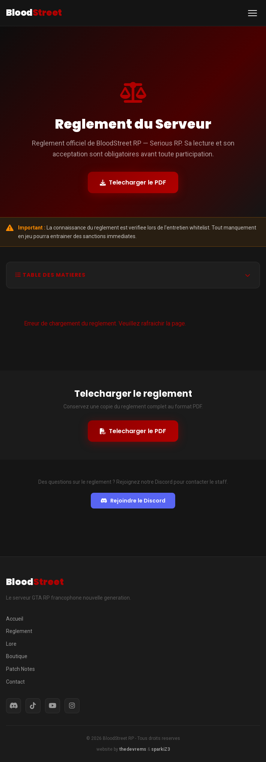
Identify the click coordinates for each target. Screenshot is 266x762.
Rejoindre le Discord (133, 500)
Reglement (19, 631)
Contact (15, 682)
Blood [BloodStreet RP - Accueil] (34, 12)
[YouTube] (52, 705)
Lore (11, 644)
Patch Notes (20, 669)
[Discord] (13, 705)
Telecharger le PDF (133, 182)
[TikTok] (33, 705)
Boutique (16, 656)
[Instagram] (72, 705)
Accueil (14, 619)
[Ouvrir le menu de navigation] (252, 13)
